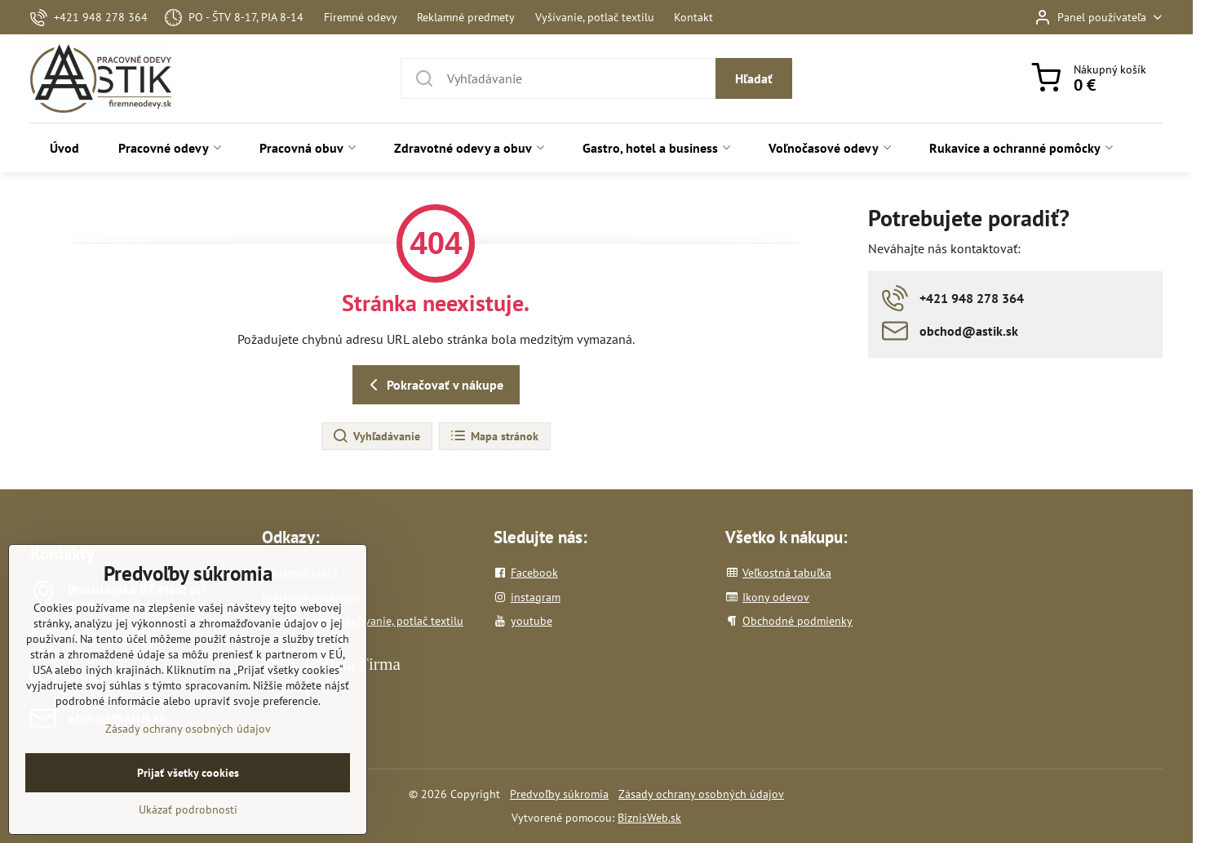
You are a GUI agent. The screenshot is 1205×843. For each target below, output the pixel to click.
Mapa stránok (494, 436)
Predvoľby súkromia (559, 794)
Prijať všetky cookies (188, 795)
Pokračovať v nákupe (433, 385)
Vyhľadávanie (376, 436)
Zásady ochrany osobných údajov (701, 794)
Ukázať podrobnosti (188, 832)
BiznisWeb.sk (649, 817)
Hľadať (754, 78)
